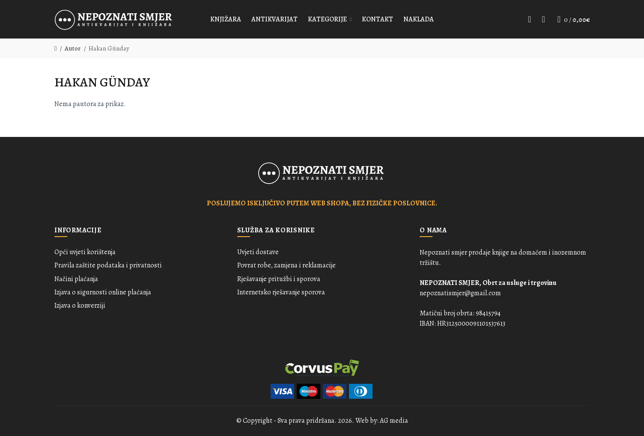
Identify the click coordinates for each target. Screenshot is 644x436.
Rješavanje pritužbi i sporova (278, 279)
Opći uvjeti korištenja (85, 252)
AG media (394, 420)
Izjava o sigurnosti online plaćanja (102, 292)
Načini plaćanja (76, 279)
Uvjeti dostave (258, 252)
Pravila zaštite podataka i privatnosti (108, 265)
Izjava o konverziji (79, 305)
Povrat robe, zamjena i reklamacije (286, 265)
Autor (72, 48)
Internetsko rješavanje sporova (281, 292)
